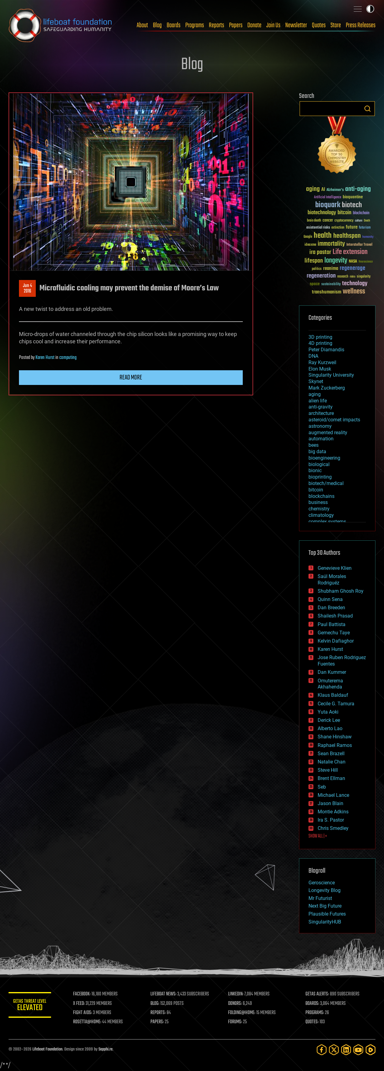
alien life (317, 401)
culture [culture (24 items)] (358, 220)
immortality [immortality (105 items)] (331, 244)
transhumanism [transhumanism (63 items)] (326, 292)
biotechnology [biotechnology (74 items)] (322, 213)
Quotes (319, 25)
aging (314, 394)
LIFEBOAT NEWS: (164, 994)
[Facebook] (322, 1049)
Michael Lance (333, 795)
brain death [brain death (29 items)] (314, 221)
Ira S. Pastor (331, 820)
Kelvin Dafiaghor (336, 641)
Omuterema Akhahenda (330, 684)
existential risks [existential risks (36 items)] (318, 228)
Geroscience (321, 883)
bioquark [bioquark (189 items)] (327, 205)
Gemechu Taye (334, 633)
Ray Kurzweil (322, 362)
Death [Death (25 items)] (367, 220)
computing (67, 358)
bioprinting (320, 477)
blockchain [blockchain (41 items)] (361, 213)
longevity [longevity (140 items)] (335, 261)
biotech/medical (326, 483)
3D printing (320, 337)
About (142, 25)
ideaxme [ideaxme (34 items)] (310, 245)
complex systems (327, 521)
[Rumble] (370, 1049)
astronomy (320, 426)
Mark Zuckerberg (326, 388)
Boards (173, 25)
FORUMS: (235, 1022)
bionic (315, 470)
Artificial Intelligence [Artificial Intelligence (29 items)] (327, 198)
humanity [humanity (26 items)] (368, 237)
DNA (313, 356)
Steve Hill (328, 770)
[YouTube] (358, 1049)
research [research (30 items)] (342, 277)
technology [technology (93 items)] (354, 283)
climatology (321, 515)
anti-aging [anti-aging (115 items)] (358, 189)
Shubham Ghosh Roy (341, 591)
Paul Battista (331, 624)
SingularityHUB (324, 922)
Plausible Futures (327, 914)
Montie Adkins (333, 812)
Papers (235, 25)
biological (319, 464)
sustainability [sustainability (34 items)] (331, 284)
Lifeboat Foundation (47, 1049)
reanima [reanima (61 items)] (330, 268)
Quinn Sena (330, 599)
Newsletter (296, 25)
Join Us (273, 25)
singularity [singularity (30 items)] (364, 277)
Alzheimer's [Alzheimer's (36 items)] (335, 190)
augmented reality (327, 432)
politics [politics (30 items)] (317, 269)
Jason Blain (330, 803)
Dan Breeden (331, 607)
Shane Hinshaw (335, 737)
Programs (194, 25)
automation (321, 439)
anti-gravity (320, 407)
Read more (131, 377)
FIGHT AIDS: (82, 1013)
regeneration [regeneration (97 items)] (321, 275)
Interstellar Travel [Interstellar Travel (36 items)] (359, 245)
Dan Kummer (332, 672)
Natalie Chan (331, 762)
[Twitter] (334, 1049)
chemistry (319, 509)
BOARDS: (312, 1004)
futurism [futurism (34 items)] (365, 228)
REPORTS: (158, 1013)
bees (313, 445)
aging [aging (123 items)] (313, 189)
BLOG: (155, 1004)
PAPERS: (157, 1022)
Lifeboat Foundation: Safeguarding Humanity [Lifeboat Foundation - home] (61, 25)
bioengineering (324, 458)
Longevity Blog (324, 890)
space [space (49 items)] (315, 283)
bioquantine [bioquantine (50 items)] (353, 197)
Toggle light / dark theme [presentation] (370, 9)
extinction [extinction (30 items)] (337, 228)
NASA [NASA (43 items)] (353, 261)
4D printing (320, 343)
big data (317, 451)
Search (367, 108)
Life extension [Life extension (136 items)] (350, 252)
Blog (157, 25)
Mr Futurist (320, 898)
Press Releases (360, 25)
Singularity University (331, 375)
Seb (322, 787)
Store (335, 25)
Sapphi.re (105, 1049)
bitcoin (315, 490)
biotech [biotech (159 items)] (352, 205)
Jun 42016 (27, 288)
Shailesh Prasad (335, 616)
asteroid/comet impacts (334, 420)
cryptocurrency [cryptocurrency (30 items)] (343, 221)
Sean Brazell (331, 753)
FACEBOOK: (82, 994)
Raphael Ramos (335, 745)
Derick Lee (329, 720)
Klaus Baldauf (333, 695)
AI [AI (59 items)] (323, 190)
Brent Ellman (331, 778)
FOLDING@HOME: (242, 1013)
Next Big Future (325, 906)
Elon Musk (319, 369)
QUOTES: (312, 1022)
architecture (321, 413)
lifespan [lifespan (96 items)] (314, 260)
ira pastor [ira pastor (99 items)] (320, 252)
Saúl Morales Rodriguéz (332, 579)
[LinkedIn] (346, 1049)
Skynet (315, 381)
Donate (254, 25)
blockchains (321, 496)
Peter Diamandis (326, 350)
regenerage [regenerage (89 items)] (352, 268)
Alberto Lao (330, 728)
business (318, 502)
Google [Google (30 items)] (308, 237)
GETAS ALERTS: (317, 994)
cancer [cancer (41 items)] (328, 220)
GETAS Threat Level (29, 1006)
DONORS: (235, 1004)
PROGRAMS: (315, 1013)
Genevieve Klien (335, 568)
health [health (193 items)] (323, 235)
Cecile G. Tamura (336, 704)
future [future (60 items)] (351, 227)
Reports (216, 25)
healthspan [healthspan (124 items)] (347, 236)
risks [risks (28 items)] (352, 276)
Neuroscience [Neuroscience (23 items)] (366, 262)
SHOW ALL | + (317, 836)
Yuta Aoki (328, 712)
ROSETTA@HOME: (87, 1022)
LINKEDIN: (236, 994)
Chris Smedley (333, 828)
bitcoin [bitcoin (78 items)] (344, 213)
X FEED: (79, 1004)
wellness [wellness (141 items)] (354, 292)
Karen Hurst (44, 358)
